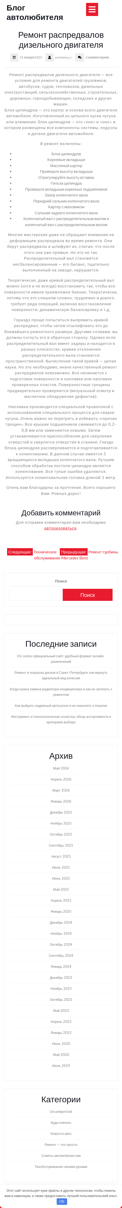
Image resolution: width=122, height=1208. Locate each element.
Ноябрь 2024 (60, 933)
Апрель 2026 (61, 779)
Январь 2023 (61, 1032)
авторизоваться (60, 528)
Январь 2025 (61, 911)
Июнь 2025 (61, 878)
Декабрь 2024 (61, 922)
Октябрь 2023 (61, 999)
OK (61, 1201)
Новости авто (60, 1133)
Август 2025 (61, 856)
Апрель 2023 (61, 1021)
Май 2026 (61, 768)
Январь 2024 (61, 966)
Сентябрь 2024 (61, 955)
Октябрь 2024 (61, 944)
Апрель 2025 (61, 900)
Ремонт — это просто (61, 1144)
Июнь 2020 (61, 1043)
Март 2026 (61, 790)
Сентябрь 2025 (61, 845)
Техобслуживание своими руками (61, 1166)
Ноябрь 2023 (60, 988)
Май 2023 (61, 1010)
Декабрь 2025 (61, 812)
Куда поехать (61, 1122)
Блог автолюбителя (35, 12)
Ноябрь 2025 (60, 823)
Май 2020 (61, 1054)
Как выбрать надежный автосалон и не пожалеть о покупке (61, 705)
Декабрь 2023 (61, 977)
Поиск (61, 581)
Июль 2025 (61, 867)
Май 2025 (61, 889)
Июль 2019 (61, 1065)
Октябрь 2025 (61, 834)
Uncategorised (61, 1111)
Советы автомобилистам (61, 1155)
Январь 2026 (61, 801)
